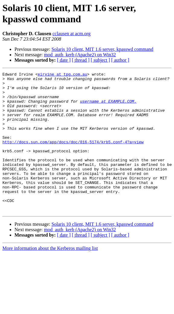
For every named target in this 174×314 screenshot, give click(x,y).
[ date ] (64, 60)
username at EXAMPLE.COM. (108, 107)
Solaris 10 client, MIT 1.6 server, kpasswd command (102, 49)
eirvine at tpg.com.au (62, 75)
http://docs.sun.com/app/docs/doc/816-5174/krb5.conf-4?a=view (73, 156)
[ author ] (120, 60)
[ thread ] (81, 60)
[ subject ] (100, 60)
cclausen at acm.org (71, 33)
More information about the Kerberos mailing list (50, 276)
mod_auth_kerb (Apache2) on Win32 (80, 54)
